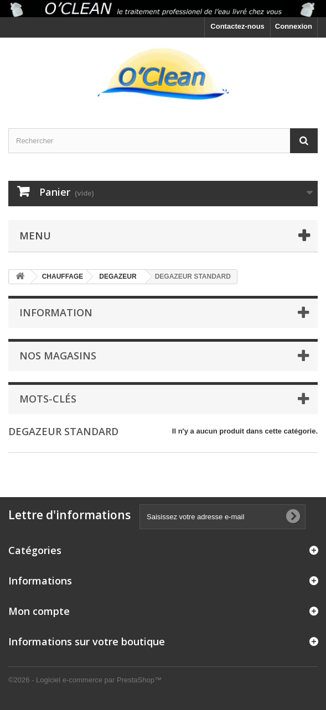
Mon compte (39, 611)
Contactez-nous (237, 26)
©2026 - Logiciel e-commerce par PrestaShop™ (85, 680)
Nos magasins (57, 355)
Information (55, 312)
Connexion (293, 26)
